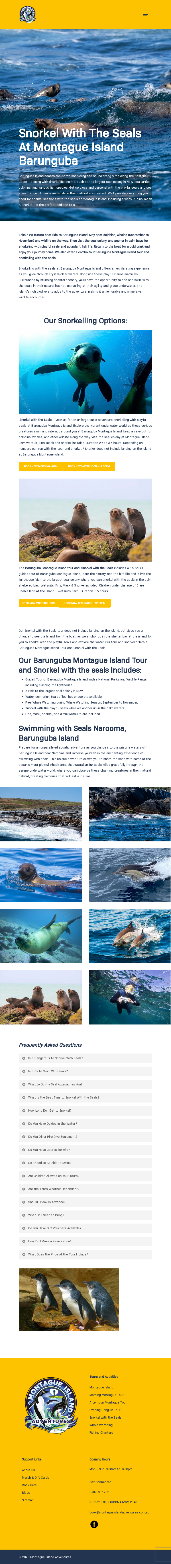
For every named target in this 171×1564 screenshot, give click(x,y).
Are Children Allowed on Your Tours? (50, 1176)
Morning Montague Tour (107, 1395)
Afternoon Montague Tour (108, 1402)
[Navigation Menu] (145, 14)
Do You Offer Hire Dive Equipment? (49, 1137)
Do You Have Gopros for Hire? (46, 1150)
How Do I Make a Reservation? (46, 1241)
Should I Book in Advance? (43, 1202)
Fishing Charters (101, 1433)
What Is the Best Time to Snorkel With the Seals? (60, 1097)
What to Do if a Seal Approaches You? (52, 1084)
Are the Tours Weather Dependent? (50, 1189)
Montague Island (101, 1387)
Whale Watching (78, 702)
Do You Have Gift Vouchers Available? (51, 1228)
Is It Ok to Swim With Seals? (45, 1071)
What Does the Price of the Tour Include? (55, 1254)
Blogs (26, 1493)
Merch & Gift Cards (35, 1478)
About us (28, 1470)
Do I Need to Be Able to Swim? (46, 1163)
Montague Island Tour (91, 205)
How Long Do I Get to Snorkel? (46, 1110)
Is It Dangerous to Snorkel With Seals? (52, 1058)
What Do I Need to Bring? (43, 1215)
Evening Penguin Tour (105, 1410)
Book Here (29, 1485)
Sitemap (28, 1500)
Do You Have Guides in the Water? (49, 1124)
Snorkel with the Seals (106, 1417)
